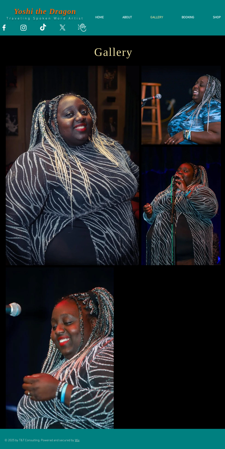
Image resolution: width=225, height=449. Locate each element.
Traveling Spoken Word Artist (45, 18)
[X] (63, 28)
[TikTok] (43, 28)
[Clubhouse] (82, 28)
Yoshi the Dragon (45, 11)
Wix (77, 440)
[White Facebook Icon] (4, 28)
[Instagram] (24, 28)
